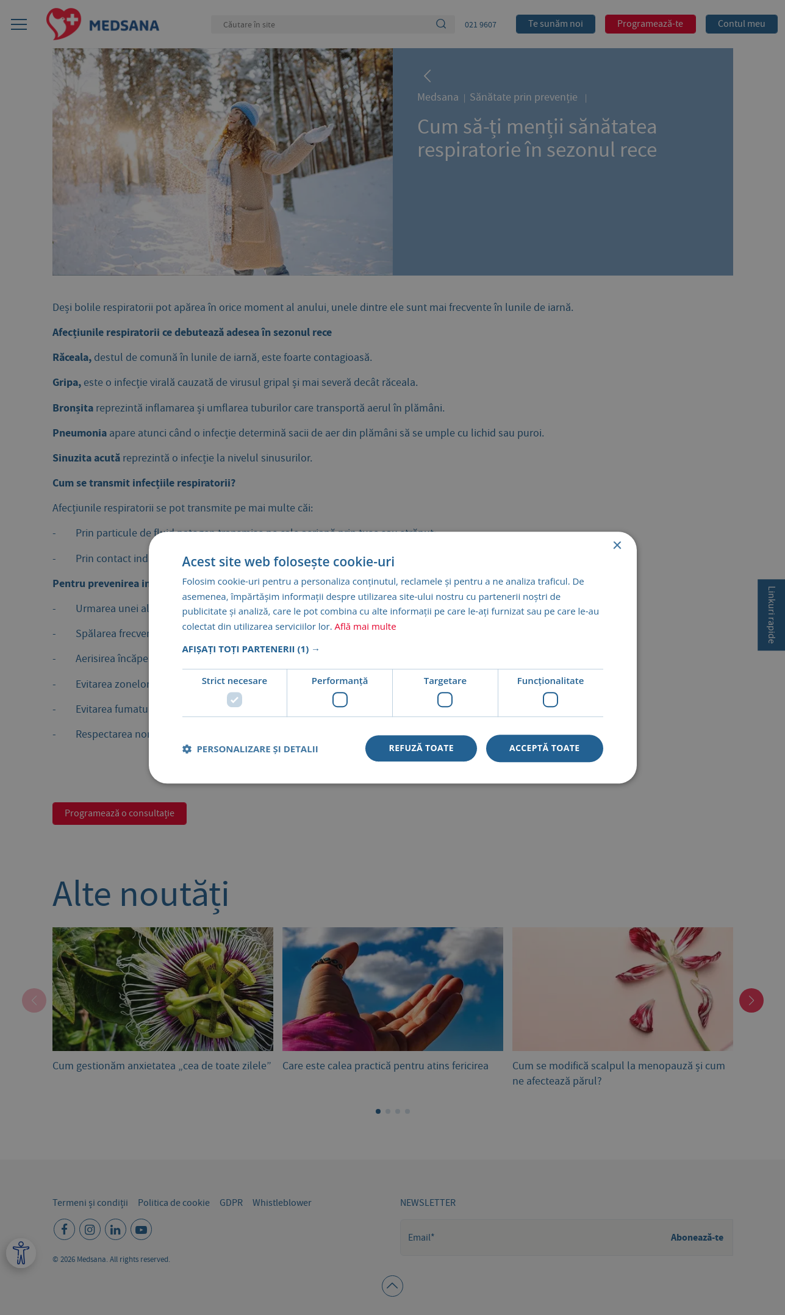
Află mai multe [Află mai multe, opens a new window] (365, 626)
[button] (392, 648)
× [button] (617, 546)
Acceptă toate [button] (544, 748)
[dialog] (392, 657)
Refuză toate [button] (421, 748)
